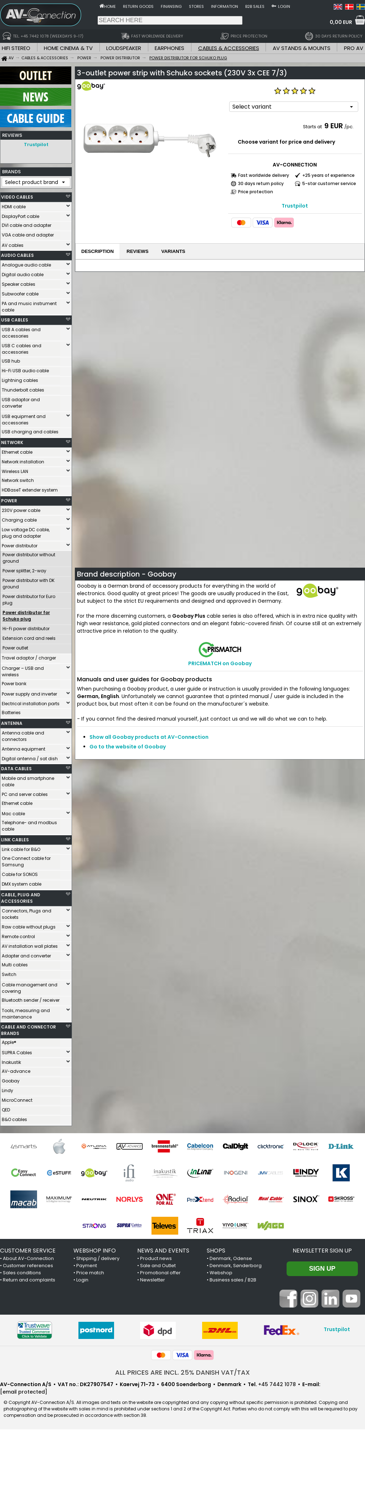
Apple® (9, 1042)
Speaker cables (18, 284)
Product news (156, 1258)
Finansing (171, 6)
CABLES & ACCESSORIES (228, 48)
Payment (86, 1265)
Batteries (11, 712)
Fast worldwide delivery (263, 175)
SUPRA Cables (17, 1053)
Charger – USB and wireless (23, 671)
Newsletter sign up (322, 1250)
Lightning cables (20, 380)
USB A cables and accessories (21, 333)
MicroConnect (17, 1100)
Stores (196, 6)
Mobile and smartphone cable (28, 781)
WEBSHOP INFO (94, 1250)
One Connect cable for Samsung (26, 861)
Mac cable (13, 814)
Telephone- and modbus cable (29, 826)
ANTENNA (11, 723)
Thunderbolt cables (23, 390)
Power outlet (15, 648)
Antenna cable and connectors (23, 736)
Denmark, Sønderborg (236, 1265)
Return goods (138, 6)
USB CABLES (14, 320)
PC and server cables (25, 794)
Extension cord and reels (29, 638)
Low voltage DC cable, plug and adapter (26, 533)
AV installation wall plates (30, 946)
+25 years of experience (328, 175)
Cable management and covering (29, 988)
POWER (9, 501)
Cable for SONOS (20, 874)
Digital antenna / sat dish (30, 759)
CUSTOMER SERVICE (28, 1250)
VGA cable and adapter (28, 235)
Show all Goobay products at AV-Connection (149, 737)
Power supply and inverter (29, 694)
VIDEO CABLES (17, 197)
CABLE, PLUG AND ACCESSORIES (20, 898)
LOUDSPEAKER (123, 48)
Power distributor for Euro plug (28, 599)
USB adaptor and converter (21, 403)
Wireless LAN (15, 471)
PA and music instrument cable (29, 306)
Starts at (313, 126)
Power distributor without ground (28, 558)
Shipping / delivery (97, 1258)
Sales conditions (22, 1272)
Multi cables (15, 965)
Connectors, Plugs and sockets (26, 914)
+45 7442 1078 (277, 1384)
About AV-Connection (28, 1258)
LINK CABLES (15, 840)
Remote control (18, 936)
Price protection (255, 192)
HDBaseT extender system (30, 490)
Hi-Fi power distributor (26, 629)
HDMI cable (14, 207)
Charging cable (19, 520)
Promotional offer (160, 1272)
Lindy (7, 1090)
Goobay (11, 1081)
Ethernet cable (17, 452)
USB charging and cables (30, 432)
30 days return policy (261, 183)
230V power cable (21, 510)
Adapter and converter (26, 956)
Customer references (28, 1265)
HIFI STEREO (16, 48)
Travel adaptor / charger (29, 658)
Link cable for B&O (21, 849)
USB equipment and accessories (24, 419)
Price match (90, 1272)
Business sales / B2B (233, 1279)
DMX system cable (21, 884)
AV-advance (16, 1071)
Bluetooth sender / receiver (31, 1000)
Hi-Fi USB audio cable (25, 371)
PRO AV (353, 48)
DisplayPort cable (20, 216)
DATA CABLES (16, 769)
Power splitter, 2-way (24, 571)
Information (224, 6)
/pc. (349, 126)
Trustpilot (36, 144)
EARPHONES (169, 48)
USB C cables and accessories (21, 349)
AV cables (13, 245)
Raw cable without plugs (29, 927)
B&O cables (14, 1119)
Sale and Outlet (158, 1265)
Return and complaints (29, 1279)
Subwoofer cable (20, 294)
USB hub (11, 361)
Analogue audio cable (26, 265)
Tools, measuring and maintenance (26, 1013)
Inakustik (11, 1062)
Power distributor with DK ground (28, 583)
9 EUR (333, 126)
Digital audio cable (22, 275)
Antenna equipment (23, 749)
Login (284, 6)
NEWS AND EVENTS (163, 1250)
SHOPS (216, 1250)
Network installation (23, 462)
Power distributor (19, 546)
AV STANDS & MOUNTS (301, 48)
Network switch (18, 480)
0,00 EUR (341, 22)
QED (6, 1110)
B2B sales (254, 6)
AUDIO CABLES (17, 255)
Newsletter (152, 1279)
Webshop (221, 1272)
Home (110, 6)
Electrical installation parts (31, 704)
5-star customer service (329, 183)
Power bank (14, 684)
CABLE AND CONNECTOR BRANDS (28, 1030)
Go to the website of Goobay (127, 746)
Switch (9, 974)
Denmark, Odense (231, 1258)
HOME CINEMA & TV (68, 48)
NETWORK (12, 442)
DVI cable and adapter (26, 225)
